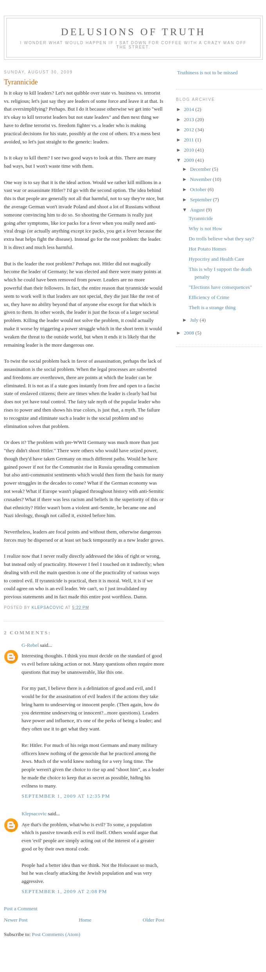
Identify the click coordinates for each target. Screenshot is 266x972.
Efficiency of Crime (209, 297)
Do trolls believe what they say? (221, 239)
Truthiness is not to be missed (207, 72)
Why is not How (205, 228)
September (201, 199)
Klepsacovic (34, 813)
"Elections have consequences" (220, 287)
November (201, 179)
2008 (189, 333)
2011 (189, 140)
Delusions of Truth (133, 32)
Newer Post (15, 920)
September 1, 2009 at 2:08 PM (64, 891)
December (201, 169)
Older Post (153, 920)
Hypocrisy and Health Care (216, 259)
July (195, 320)
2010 (189, 150)
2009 (189, 160)
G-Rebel (30, 645)
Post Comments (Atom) (56, 934)
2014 (189, 109)
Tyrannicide (201, 218)
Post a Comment (21, 908)
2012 (189, 129)
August (198, 210)
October (199, 189)
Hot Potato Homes (207, 249)
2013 (189, 119)
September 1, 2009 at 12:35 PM (66, 796)
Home (85, 920)
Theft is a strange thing (212, 307)
